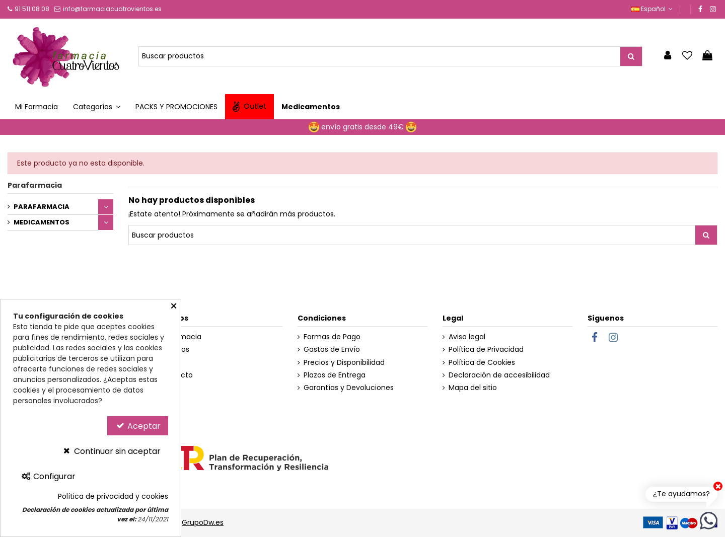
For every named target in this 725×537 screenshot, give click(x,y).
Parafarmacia (35, 185)
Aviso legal (467, 337)
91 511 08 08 (32, 9)
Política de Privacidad (486, 349)
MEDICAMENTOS (41, 222)
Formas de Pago (332, 337)
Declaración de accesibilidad (499, 375)
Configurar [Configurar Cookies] (48, 476)
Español (653, 9)
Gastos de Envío (332, 349)
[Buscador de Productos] (379, 56)
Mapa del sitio (473, 388)
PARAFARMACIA (41, 206)
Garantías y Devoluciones (349, 388)
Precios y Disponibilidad (344, 362)
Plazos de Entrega (335, 375)
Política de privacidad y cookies (113, 496)
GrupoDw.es (203, 522)
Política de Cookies (482, 362)
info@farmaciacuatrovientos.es (112, 9)
